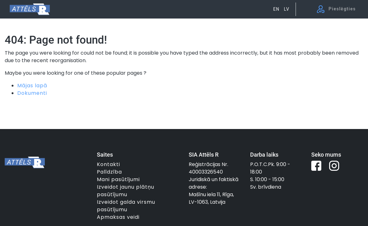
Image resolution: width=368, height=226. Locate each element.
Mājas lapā (32, 85)
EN (276, 9)
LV (286, 9)
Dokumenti (32, 93)
